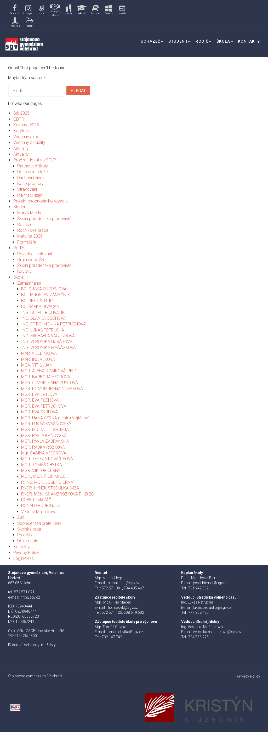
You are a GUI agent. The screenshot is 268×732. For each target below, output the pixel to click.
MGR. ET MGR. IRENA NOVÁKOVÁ (52, 388)
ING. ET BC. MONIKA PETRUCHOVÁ (53, 324)
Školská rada (29, 529)
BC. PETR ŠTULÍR (37, 300)
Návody (24, 271)
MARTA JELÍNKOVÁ (39, 353)
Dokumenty (27, 540)
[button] (14, 10)
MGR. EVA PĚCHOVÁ (40, 400)
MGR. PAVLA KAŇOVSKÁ (44, 435)
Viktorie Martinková (38, 511)
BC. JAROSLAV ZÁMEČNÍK (45, 294)
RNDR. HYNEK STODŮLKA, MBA (50, 488)
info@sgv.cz (30, 597)
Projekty (24, 534)
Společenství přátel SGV (39, 523)
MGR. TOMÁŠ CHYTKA (41, 464)
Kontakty (249, 41)
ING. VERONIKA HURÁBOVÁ (46, 341)
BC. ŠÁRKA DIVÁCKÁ (40, 306)
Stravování (27, 189)
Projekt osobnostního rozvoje (40, 201)
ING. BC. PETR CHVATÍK (43, 312)
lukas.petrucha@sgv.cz (212, 607)
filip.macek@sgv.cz (122, 607)
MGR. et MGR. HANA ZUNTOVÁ (49, 382)
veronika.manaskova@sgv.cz (217, 632)
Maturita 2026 (30, 236)
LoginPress (23, 558)
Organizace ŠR (30, 259)
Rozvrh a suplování (34, 253)
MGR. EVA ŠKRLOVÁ (39, 411)
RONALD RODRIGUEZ (40, 505)
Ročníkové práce (32, 230)
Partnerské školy (32, 166)
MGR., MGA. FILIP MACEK (44, 476)
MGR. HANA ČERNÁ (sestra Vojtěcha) (55, 417)
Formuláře (26, 242)
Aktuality (21, 148)
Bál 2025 (21, 113)
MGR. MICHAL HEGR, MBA (45, 429)
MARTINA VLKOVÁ (38, 359)
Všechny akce (26, 136)
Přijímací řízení (30, 195)
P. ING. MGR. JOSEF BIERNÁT (48, 482)
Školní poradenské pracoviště (44, 218)
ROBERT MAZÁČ (36, 499)
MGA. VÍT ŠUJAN (36, 365)
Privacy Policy (26, 552)
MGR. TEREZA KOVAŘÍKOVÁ (47, 458)
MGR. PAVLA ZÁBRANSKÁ (45, 441)
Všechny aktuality (29, 142)
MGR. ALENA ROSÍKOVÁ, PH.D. (49, 370)
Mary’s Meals (29, 212)
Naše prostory (30, 183)
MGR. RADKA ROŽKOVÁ (43, 447)
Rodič (202, 41)
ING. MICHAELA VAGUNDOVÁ (48, 335)
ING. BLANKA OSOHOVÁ (43, 318)
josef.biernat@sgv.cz (210, 583)
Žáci (21, 517)
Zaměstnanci (29, 283)
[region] (68, 15)
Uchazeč (151, 41)
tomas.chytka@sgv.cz (124, 632)
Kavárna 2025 (26, 124)
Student (177, 41)
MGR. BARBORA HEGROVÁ (45, 376)
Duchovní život (30, 177)
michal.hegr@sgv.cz (123, 583)
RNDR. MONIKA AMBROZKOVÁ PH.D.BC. (58, 494)
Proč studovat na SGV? (34, 159)
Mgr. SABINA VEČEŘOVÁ (43, 453)
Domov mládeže (32, 171)
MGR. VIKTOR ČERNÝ (40, 470)
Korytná (20, 130)
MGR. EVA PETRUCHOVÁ (43, 406)
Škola (223, 41)
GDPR (18, 119)
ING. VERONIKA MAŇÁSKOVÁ (48, 347)
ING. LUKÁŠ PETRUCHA (42, 330)
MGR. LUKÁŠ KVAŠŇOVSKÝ (46, 423)
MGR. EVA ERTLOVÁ (39, 394)
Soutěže (24, 224)
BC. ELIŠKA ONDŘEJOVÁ (43, 288)
